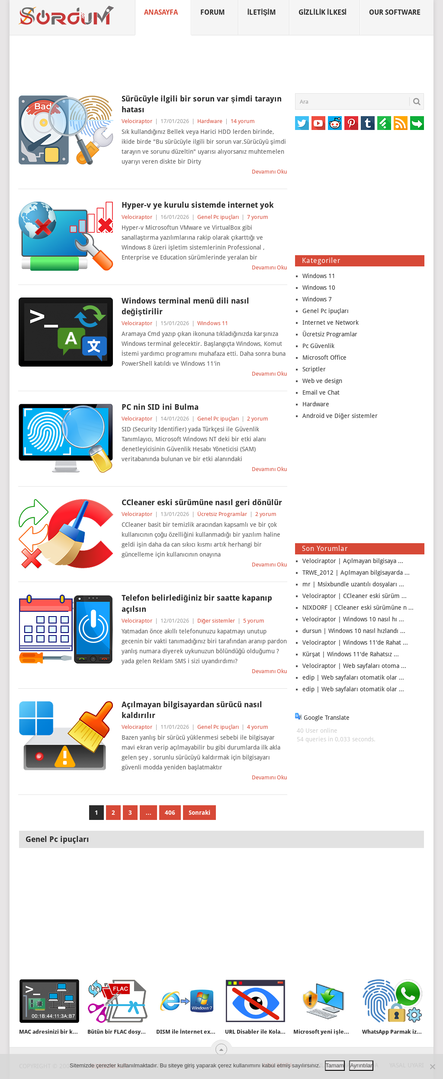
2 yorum (257, 418)
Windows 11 (212, 323)
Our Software (395, 12)
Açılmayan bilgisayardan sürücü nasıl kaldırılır (192, 710)
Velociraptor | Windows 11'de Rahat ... (355, 642)
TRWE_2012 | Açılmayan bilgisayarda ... (356, 572)
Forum (212, 12)
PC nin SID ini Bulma (160, 406)
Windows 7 (317, 299)
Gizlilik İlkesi (323, 12)
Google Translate (322, 717)
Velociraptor (137, 121)
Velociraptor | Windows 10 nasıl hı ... (353, 619)
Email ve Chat (321, 392)
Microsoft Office (324, 357)
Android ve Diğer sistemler (340, 415)
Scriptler (314, 369)
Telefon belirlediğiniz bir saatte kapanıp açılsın (197, 603)
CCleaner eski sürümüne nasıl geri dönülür (202, 502)
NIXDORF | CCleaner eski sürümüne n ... (358, 607)
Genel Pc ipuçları (218, 217)
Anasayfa (161, 12)
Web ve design (322, 380)
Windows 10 (318, 287)
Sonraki (199, 812)
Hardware (209, 121)
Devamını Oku (269, 171)
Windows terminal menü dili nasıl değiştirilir (185, 306)
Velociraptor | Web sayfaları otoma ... (354, 665)
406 (170, 812)
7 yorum (257, 217)
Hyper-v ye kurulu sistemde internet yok (198, 204)
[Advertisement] (221, 64)
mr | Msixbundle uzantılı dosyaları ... (353, 584)
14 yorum (243, 121)
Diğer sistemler (216, 620)
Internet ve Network (330, 322)
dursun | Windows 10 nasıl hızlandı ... (353, 630)
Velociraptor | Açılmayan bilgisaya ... (352, 560)
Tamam (335, 1065)
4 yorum (257, 727)
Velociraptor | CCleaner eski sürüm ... (354, 595)
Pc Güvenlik (318, 345)
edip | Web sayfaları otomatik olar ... (353, 677)
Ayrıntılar (361, 1065)
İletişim (261, 12)
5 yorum (253, 620)
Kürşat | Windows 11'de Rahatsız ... (350, 654)
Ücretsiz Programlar (222, 514)
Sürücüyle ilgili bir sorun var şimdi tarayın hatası (202, 104)
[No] (432, 1066)
